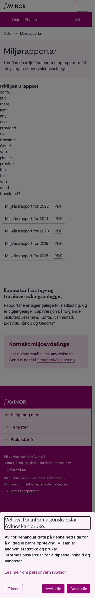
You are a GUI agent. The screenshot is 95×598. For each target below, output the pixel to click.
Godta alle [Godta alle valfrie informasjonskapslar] (78, 588)
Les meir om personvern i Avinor (35, 572)
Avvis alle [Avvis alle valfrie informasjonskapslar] (53, 588)
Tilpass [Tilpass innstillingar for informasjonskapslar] (13, 588)
